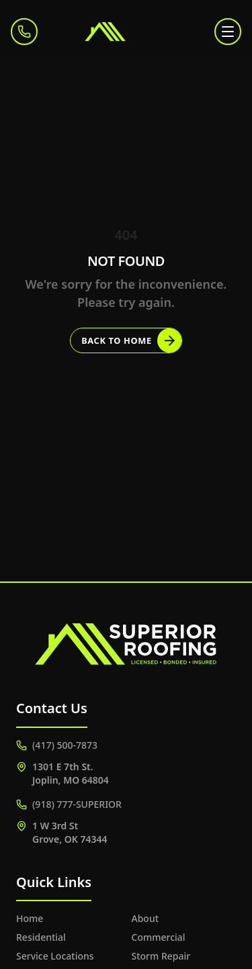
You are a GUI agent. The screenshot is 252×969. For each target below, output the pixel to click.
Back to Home (131, 340)
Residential (41, 937)
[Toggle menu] (227, 31)
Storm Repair (161, 956)
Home (29, 918)
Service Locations (55, 956)
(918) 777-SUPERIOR (69, 804)
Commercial (158, 937)
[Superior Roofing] (126, 31)
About (145, 918)
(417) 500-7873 (56, 745)
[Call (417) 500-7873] (24, 31)
